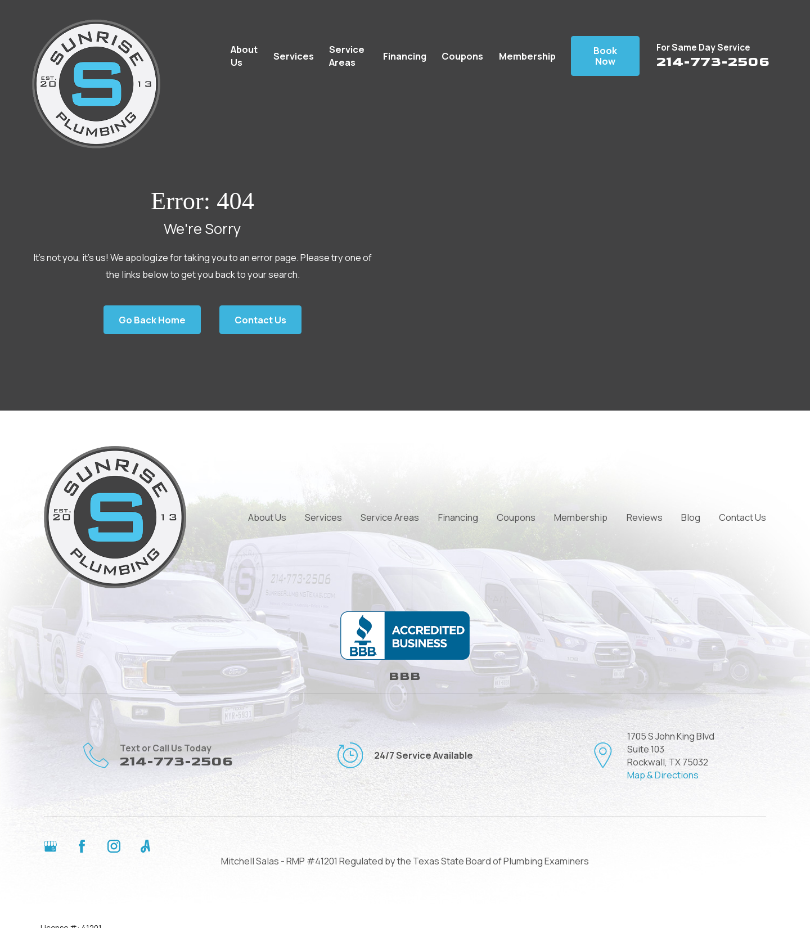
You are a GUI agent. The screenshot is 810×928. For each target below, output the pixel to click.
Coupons (516, 517)
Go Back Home (152, 319)
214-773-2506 (713, 61)
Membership (581, 517)
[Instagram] (113, 846)
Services (323, 517)
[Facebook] (81, 846)
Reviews (645, 517)
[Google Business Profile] (50, 846)
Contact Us (260, 319)
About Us (267, 517)
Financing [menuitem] (404, 55)
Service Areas (390, 517)
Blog (690, 517)
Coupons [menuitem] (462, 55)
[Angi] (145, 846)
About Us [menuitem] (244, 56)
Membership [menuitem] (527, 55)
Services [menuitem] (293, 55)
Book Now (605, 56)
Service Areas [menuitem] (346, 56)
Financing (458, 517)
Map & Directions (663, 774)
